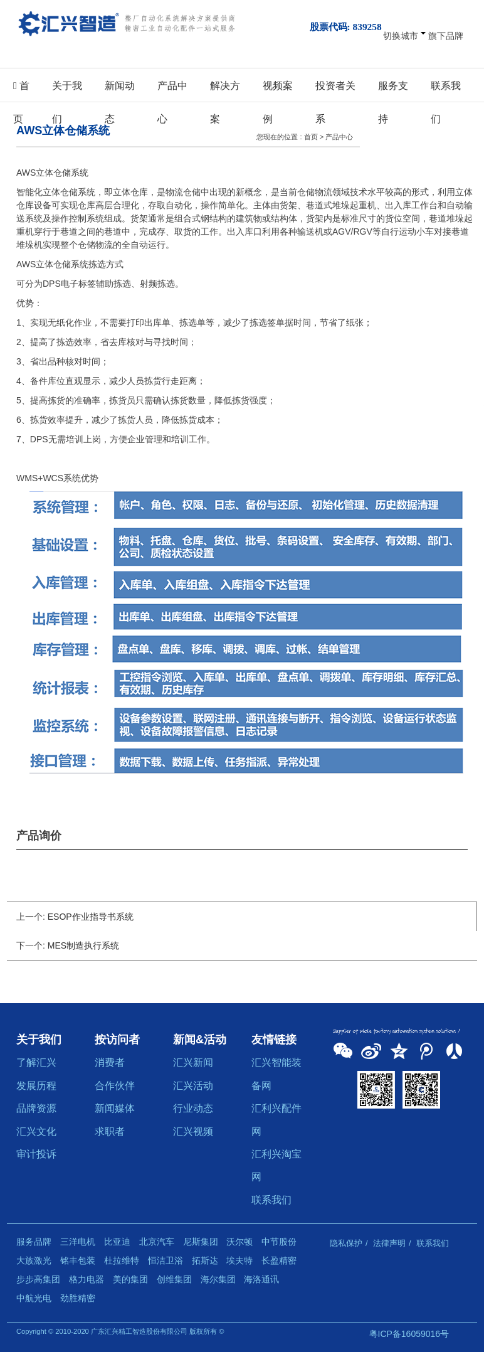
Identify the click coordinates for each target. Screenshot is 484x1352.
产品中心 (172, 91)
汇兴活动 (193, 1085)
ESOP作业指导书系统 (91, 917)
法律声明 (389, 1243)
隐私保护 (346, 1243)
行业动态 (193, 1108)
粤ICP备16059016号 (409, 1334)
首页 (21, 91)
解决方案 (225, 91)
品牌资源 (36, 1108)
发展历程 (36, 1085)
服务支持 (393, 91)
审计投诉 (36, 1153)
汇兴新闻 (193, 1062)
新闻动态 (120, 91)
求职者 (110, 1131)
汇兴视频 (193, 1131)
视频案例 (278, 91)
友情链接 (274, 1039)
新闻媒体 (115, 1108)
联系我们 (446, 91)
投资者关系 (335, 91)
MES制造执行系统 (83, 945)
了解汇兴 (36, 1062)
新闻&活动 (199, 1039)
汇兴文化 (36, 1131)
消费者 (110, 1062)
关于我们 (67, 91)
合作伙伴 (115, 1085)
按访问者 (117, 1039)
